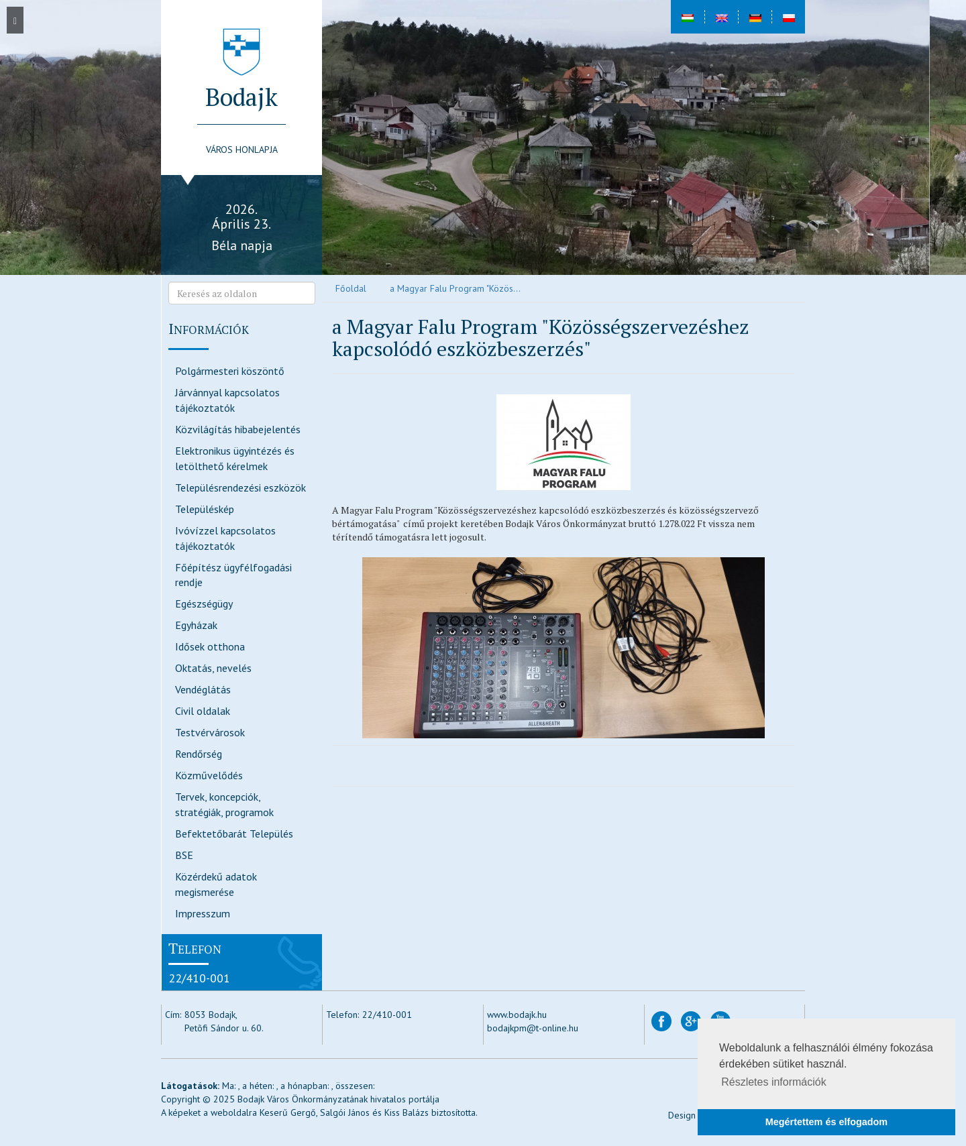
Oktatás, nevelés (213, 668)
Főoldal (350, 288)
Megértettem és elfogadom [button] (826, 1121)
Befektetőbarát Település (234, 833)
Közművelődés (209, 775)
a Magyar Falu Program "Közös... (455, 288)
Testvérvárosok (210, 732)
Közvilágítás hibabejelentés (238, 429)
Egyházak (196, 625)
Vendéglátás (203, 689)
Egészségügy (204, 603)
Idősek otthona (210, 646)
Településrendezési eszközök (240, 487)
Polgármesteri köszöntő (229, 371)
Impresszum (202, 913)
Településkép (204, 509)
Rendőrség (198, 753)
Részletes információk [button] (773, 1082)
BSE (184, 855)
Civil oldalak (202, 711)
